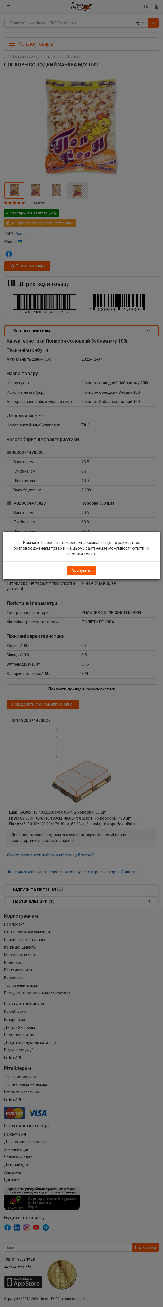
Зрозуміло (81, 570)
